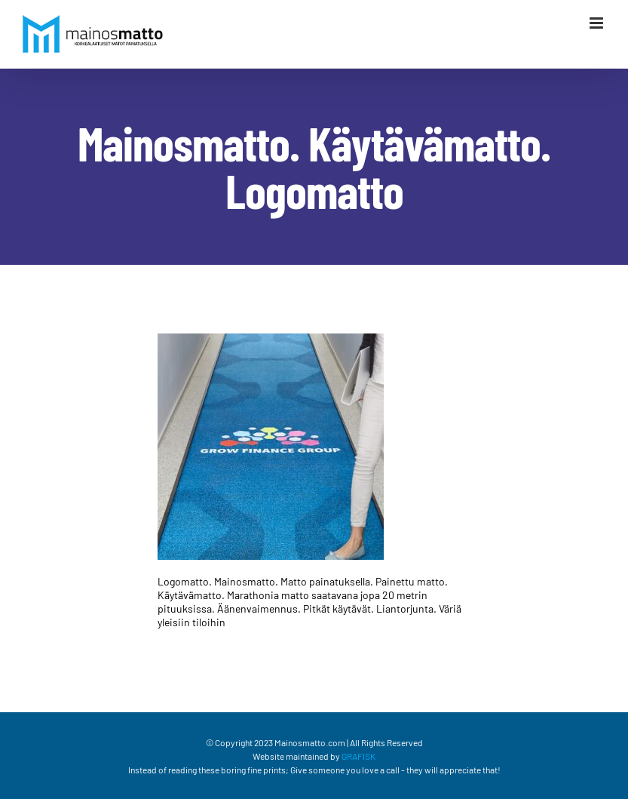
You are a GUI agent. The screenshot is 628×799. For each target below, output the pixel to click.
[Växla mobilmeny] (597, 23)
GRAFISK (358, 756)
